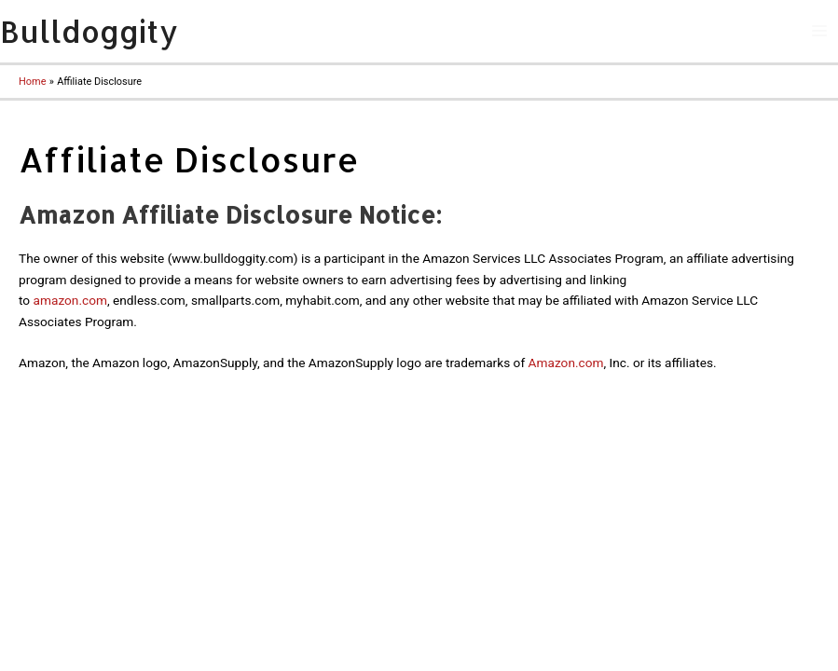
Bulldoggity (89, 31)
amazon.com (70, 300)
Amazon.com (566, 362)
